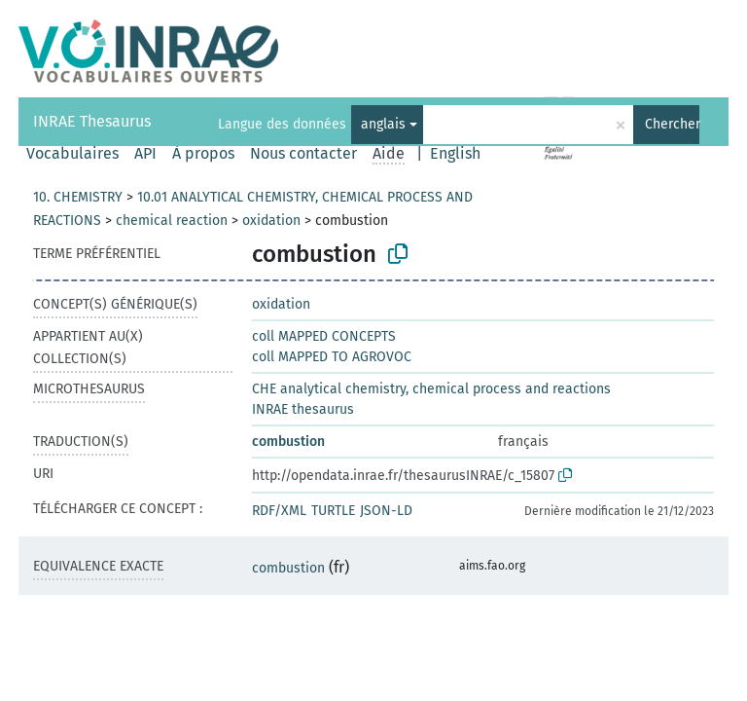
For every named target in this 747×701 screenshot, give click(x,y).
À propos (203, 153)
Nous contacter (303, 153)
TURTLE (333, 510)
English (455, 153)
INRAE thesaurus (303, 409)
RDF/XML (279, 510)
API (145, 153)
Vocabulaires (72, 153)
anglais (383, 124)
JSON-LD (386, 510)
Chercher (672, 124)
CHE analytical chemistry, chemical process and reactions (431, 389)
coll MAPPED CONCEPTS (324, 336)
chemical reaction (172, 220)
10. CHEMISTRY (78, 197)
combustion (288, 441)
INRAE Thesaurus (92, 121)
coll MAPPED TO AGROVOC (331, 357)
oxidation (271, 220)
